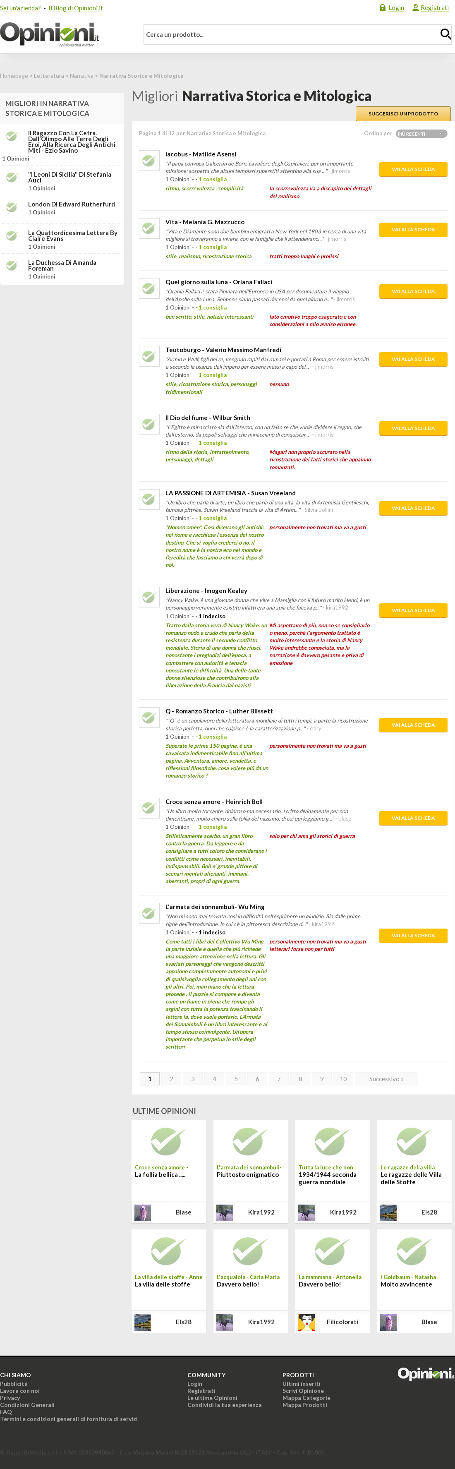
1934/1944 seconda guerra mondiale (328, 1178)
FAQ (6, 1411)
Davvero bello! (238, 1284)
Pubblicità (14, 1383)
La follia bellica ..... (160, 1174)
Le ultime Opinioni (212, 1397)
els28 (429, 1212)
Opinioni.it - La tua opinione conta (64, 34)
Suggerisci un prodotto (403, 113)
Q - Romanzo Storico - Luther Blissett (219, 711)
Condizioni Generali (27, 1404)
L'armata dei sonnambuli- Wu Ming (215, 906)
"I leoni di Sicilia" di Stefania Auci (69, 177)
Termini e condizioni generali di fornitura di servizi (69, 1418)
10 (343, 1079)
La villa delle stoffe (162, 1284)
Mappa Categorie (306, 1397)
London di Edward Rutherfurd (71, 204)
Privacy (10, 1397)
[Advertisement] (62, 343)
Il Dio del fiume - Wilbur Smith (207, 417)
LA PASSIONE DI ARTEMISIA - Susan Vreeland (230, 493)
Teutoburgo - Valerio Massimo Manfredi (223, 349)
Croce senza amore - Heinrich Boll (214, 801)
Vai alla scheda (413, 169)
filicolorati (342, 1321)
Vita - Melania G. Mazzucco (204, 222)
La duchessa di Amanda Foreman (62, 265)
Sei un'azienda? (20, 8)
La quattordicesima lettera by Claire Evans (72, 235)
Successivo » (386, 1079)
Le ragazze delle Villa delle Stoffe (411, 1178)
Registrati (435, 7)
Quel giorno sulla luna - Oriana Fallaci (218, 282)
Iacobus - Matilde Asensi (200, 154)
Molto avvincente (406, 1284)
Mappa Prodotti (305, 1404)
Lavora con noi (20, 1390)
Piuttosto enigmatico (248, 1174)
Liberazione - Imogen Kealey (206, 590)
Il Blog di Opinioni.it (75, 8)
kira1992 (261, 1212)
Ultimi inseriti (302, 1383)
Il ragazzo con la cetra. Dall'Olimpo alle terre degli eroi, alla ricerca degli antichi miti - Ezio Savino (71, 141)
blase (184, 1212)
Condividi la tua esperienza (224, 1404)
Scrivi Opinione (303, 1390)
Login (396, 7)
